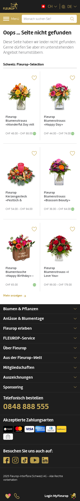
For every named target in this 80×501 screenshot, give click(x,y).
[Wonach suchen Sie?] (49, 19)
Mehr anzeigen (12, 295)
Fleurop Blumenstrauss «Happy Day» (54, 121)
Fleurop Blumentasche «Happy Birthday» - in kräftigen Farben (20, 274)
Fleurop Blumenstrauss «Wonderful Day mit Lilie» (20, 122)
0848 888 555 (26, 406)
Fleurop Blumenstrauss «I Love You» (56, 272)
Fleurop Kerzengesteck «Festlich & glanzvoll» (16, 198)
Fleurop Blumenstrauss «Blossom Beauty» (57, 196)
